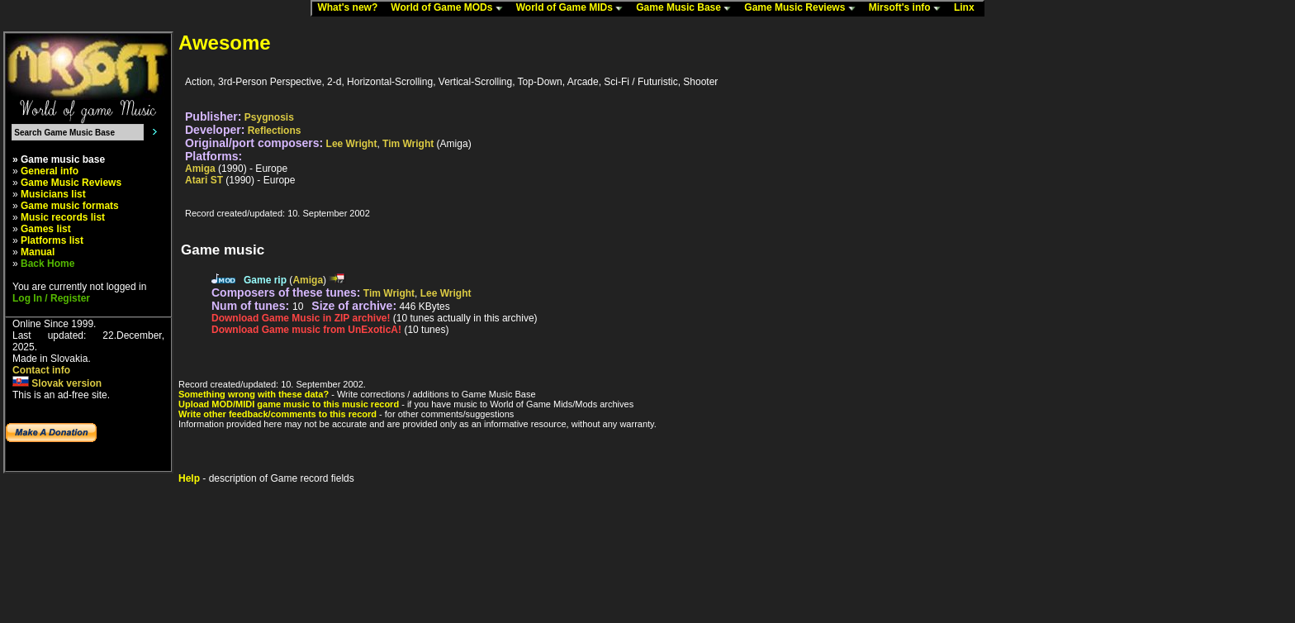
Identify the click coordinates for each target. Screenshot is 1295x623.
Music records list (63, 217)
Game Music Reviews (803, 8)
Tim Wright (408, 144)
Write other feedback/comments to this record (277, 414)
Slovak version (57, 383)
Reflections (274, 130)
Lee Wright (351, 144)
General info (49, 171)
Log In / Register (51, 298)
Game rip (265, 280)
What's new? (351, 8)
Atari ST (204, 180)
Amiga (200, 168)
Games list (46, 229)
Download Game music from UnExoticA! (306, 329)
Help (189, 478)
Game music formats (70, 206)
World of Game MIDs (573, 8)
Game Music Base (687, 8)
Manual (38, 252)
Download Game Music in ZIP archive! (301, 318)
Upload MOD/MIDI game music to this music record (288, 404)
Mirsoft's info (908, 8)
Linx (968, 8)
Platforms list (52, 240)
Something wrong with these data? (253, 394)
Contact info (41, 370)
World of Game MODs (450, 8)
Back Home (47, 263)
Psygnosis (269, 117)
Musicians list (53, 194)
